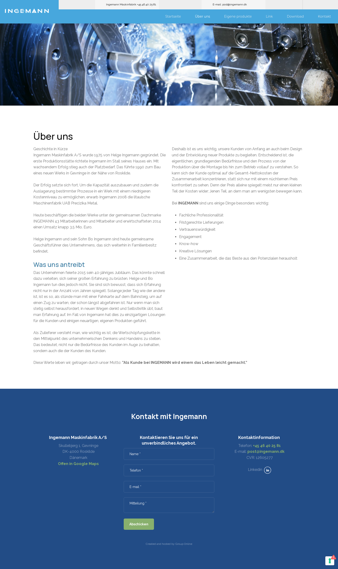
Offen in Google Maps (78, 463)
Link (269, 16)
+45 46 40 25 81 (267, 445)
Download (295, 16)
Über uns (202, 16)
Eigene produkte (238, 16)
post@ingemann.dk (265, 451)
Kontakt (324, 16)
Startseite (173, 16)
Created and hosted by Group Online (169, 544)
